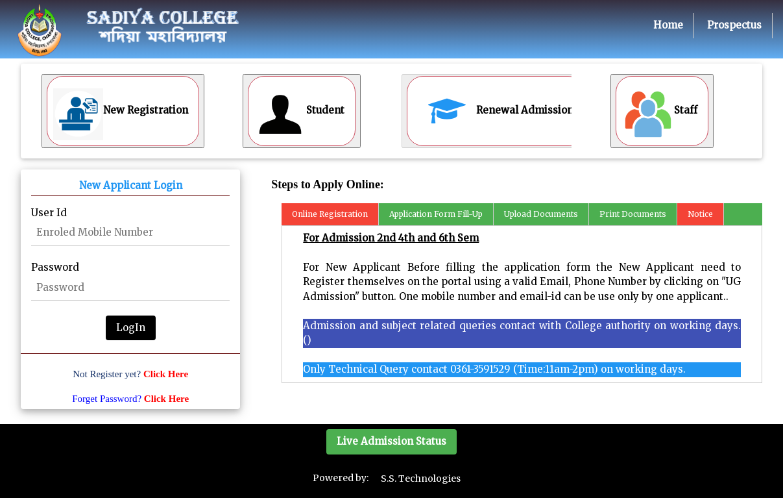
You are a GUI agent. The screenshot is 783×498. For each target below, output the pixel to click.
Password (55, 267)
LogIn (130, 327)
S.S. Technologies (421, 478)
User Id (49, 212)
